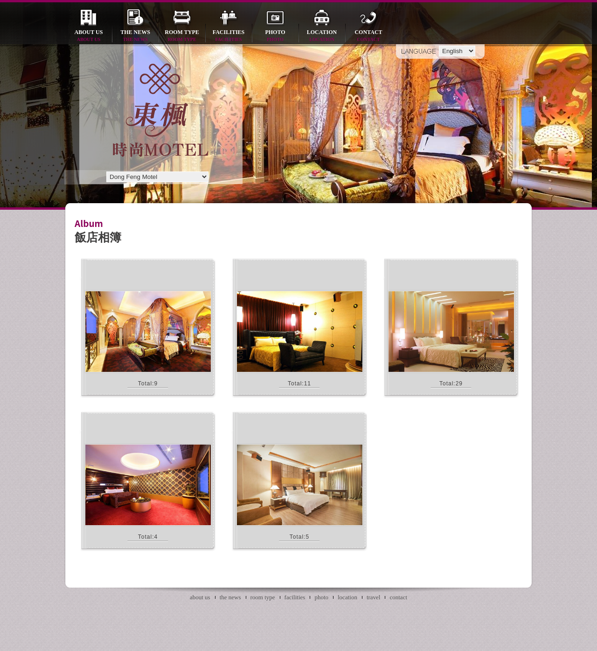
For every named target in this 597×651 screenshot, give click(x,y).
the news (135, 36)
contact (368, 36)
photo (275, 36)
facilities (228, 36)
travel (374, 597)
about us (88, 36)
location (321, 36)
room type (182, 36)
